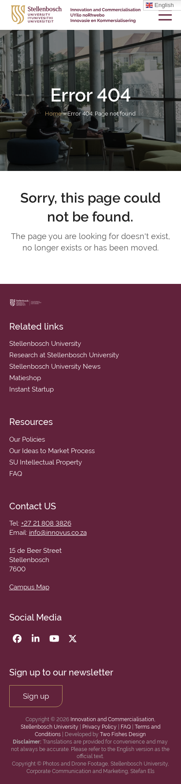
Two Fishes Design (123, 734)
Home (53, 113)
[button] (165, 14)
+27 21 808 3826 (46, 523)
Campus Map (29, 587)
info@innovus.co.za (58, 533)
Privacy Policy (99, 727)
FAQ (126, 727)
